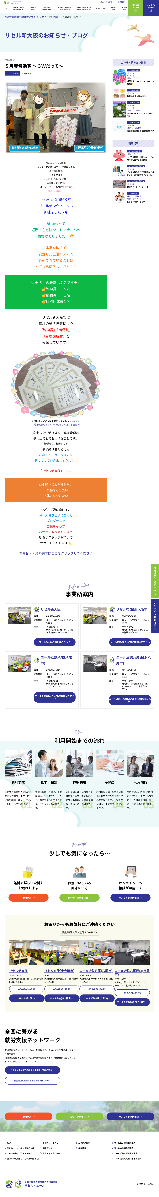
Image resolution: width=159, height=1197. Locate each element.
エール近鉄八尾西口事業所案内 (127, 1158)
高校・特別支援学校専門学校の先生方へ (84, 8)
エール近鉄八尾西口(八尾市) (132, 972)
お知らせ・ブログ (50, 1143)
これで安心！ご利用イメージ (46, 8)
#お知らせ (26, 73)
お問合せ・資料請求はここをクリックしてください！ (57, 553)
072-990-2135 (132, 993)
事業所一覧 (124, 8)
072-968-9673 (97, 989)
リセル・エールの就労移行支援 (18, 8)
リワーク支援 (32, 8)
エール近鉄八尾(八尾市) (96, 970)
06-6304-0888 (26, 989)
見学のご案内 (101, 8)
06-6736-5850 (62, 989)
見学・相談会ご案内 (51, 1153)
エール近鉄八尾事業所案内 (125, 1153)
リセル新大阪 (12, 73)
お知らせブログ (114, 8)
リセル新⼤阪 (51, 609)
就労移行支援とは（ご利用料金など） (64, 8)
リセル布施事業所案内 (124, 1148)
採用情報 (121, 2)
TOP (5, 8)
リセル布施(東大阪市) (132, 609)
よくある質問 (107, 2)
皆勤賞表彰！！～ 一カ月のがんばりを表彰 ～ (57, 424)
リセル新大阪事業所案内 (124, 1143)
